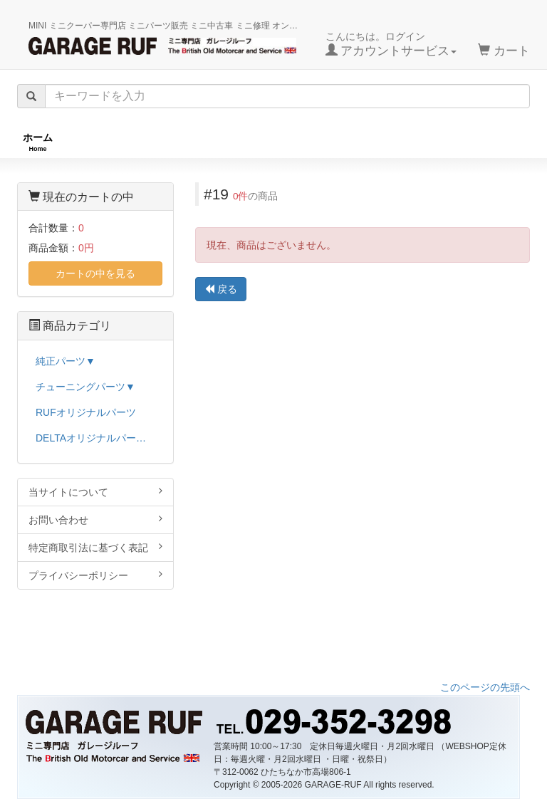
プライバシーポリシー (95, 575)
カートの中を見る (95, 273)
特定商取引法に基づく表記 (95, 547)
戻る (220, 289)
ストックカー (494, 142)
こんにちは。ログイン (391, 44)
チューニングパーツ (278, 142)
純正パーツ (394, 142)
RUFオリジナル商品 (143, 142)
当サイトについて (95, 492)
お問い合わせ (95, 519)
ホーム (38, 142)
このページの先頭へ (485, 687)
